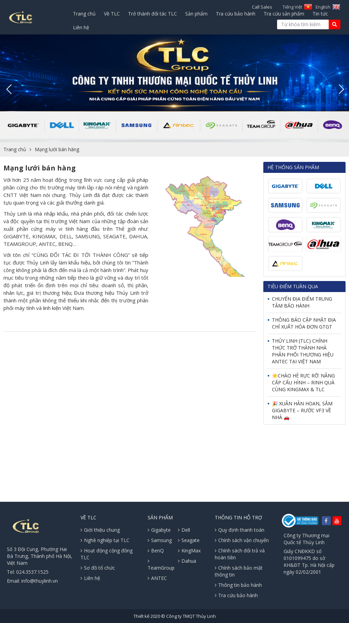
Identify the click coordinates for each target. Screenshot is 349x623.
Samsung (160, 540)
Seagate (189, 540)
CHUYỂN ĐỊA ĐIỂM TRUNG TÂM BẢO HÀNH (302, 302)
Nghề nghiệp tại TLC (105, 540)
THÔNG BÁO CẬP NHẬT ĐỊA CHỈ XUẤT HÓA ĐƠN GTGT (304, 323)
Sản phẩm (196, 13)
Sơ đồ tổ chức (98, 567)
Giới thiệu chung (100, 530)
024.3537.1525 (32, 572)
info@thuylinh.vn (39, 581)
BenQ (156, 550)
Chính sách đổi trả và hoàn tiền (240, 554)
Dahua (187, 561)
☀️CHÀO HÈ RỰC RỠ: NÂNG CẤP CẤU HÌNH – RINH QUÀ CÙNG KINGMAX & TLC (303, 382)
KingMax (189, 550)
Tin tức (320, 13)
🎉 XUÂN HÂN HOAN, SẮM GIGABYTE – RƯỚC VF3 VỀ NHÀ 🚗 (302, 410)
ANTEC (157, 578)
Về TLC (112, 13)
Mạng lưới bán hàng (57, 149)
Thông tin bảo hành (238, 585)
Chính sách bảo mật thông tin (239, 571)
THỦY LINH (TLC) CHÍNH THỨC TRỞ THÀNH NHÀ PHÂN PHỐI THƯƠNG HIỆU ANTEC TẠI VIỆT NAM (303, 351)
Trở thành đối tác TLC (152, 13)
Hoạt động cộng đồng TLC (107, 554)
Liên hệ (81, 27)
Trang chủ (84, 13)
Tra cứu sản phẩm (284, 13)
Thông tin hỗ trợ (238, 517)
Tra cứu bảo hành (235, 13)
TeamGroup (161, 565)
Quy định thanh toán (239, 530)
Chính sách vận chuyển (242, 540)
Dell (184, 530)
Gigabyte (159, 530)
